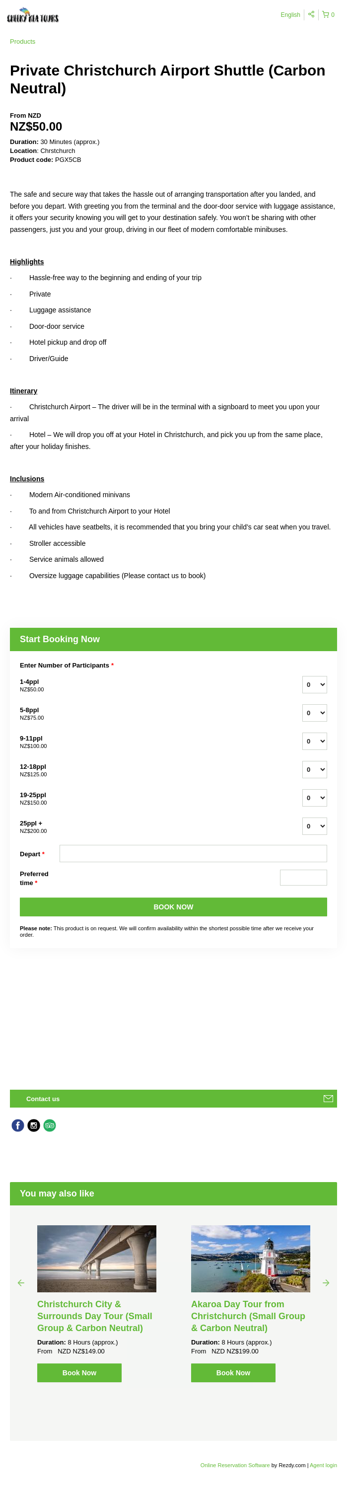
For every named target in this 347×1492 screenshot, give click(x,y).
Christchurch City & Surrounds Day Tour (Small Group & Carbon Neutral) (94, 1316)
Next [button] (326, 1282)
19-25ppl (40, 799)
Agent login (323, 1465)
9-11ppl (40, 742)
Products (22, 41)
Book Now (79, 1373)
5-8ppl (40, 714)
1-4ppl (40, 686)
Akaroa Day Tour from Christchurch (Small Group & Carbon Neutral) (248, 1316)
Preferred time (34, 879)
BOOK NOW (173, 907)
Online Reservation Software (235, 1465)
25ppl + (40, 827)
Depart (32, 854)
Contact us (43, 1099)
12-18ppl (40, 771)
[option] (97, 1304)
